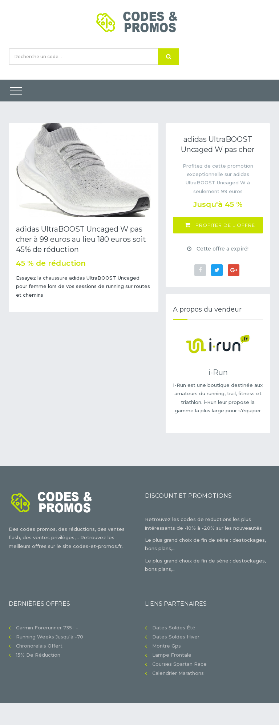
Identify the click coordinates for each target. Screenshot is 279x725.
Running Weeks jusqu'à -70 (49, 637)
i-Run (218, 372)
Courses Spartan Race (179, 664)
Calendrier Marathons (178, 673)
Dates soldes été (173, 627)
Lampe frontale (171, 655)
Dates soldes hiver (175, 637)
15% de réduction (38, 655)
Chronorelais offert (39, 646)
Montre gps (166, 646)
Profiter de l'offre (220, 225)
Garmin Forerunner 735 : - (47, 627)
